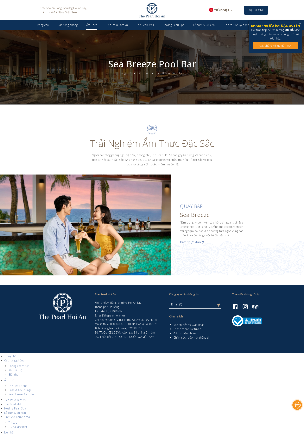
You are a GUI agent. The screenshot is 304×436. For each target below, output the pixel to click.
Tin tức (13, 422)
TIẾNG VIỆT (221, 10)
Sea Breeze (195, 215)
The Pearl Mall (13, 404)
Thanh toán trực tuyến (187, 329)
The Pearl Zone (18, 386)
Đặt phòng (256, 10)
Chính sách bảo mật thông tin (192, 337)
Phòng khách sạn (19, 366)
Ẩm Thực (143, 73)
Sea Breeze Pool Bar (152, 64)
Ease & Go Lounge (20, 390)
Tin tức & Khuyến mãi (17, 417)
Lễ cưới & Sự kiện (15, 413)
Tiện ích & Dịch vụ (15, 400)
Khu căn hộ (15, 370)
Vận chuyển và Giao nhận (189, 325)
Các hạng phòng (14, 360)
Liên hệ (8, 432)
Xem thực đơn (193, 242)
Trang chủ (125, 73)
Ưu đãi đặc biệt (18, 427)
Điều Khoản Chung (185, 333)
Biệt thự (13, 374)
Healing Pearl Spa (15, 408)
